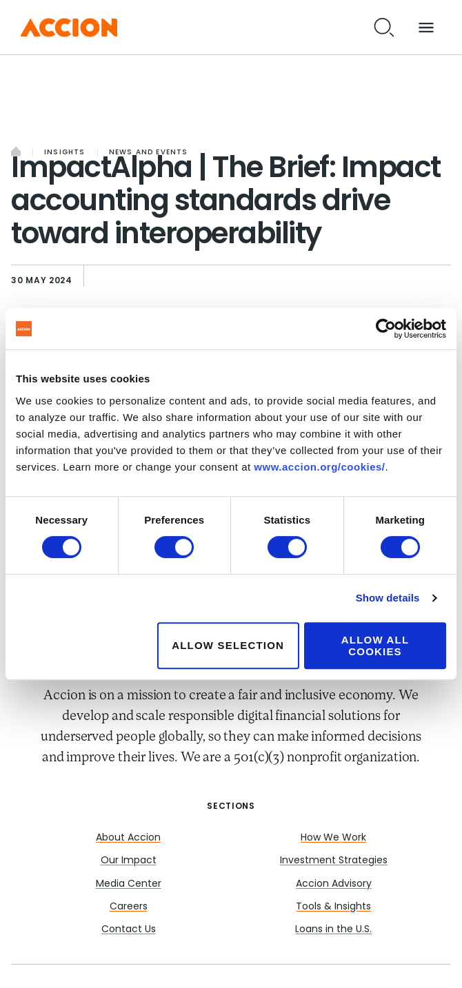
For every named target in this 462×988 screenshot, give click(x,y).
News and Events (148, 152)
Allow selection (228, 645)
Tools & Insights (333, 907)
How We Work (333, 838)
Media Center (128, 884)
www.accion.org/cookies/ (319, 467)
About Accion (128, 838)
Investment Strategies (334, 861)
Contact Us (128, 930)
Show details (388, 598)
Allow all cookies (375, 645)
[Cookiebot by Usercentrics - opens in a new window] (385, 328)
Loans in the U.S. (333, 930)
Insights (65, 152)
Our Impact (129, 861)
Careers (129, 907)
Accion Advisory (334, 884)
